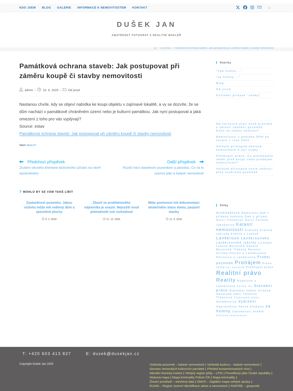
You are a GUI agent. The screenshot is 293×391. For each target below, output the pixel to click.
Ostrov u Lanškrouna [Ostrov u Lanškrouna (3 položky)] (248, 253)
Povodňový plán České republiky (247, 373)
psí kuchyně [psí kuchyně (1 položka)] (235, 267)
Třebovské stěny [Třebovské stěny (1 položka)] (246, 297)
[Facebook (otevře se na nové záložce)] (245, 7)
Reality (31, 145)
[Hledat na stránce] (269, 8)
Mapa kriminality (224, 377)
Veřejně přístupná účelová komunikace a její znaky (239, 148)
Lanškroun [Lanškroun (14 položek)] (228, 238)
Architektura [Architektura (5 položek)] (228, 212)
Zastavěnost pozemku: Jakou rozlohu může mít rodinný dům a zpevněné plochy (49, 207)
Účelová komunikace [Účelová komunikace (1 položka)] (231, 315)
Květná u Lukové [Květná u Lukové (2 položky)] (245, 233)
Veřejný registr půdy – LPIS (204, 373)
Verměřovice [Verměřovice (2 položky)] (226, 301)
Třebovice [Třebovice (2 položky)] (224, 297)
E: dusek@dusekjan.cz (113, 353)
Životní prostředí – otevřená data (172, 381)
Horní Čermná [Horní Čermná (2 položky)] (256, 220)
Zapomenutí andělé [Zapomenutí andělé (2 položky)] (248, 311)
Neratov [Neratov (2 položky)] (254, 249)
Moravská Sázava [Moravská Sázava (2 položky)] (243, 246)
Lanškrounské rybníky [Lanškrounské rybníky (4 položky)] (236, 242)
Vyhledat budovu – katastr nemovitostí (233, 364)
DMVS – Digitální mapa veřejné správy (223, 381)
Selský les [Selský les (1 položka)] (245, 286)
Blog (220, 83)
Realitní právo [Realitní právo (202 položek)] (239, 272)
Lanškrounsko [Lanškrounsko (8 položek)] (255, 238)
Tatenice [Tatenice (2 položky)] (250, 294)
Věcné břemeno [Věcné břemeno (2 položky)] (251, 306)
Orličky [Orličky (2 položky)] (222, 253)
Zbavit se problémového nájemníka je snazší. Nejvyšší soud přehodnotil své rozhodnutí (111, 207)
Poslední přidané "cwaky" (238, 95)
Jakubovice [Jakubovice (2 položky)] (225, 224)
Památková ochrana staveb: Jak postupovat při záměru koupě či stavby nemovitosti (224, 47)
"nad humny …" (229, 70)
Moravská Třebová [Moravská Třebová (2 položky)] (231, 249)
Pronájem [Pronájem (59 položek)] (248, 262)
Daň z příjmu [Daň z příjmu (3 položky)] (256, 216)
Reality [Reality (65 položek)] (226, 280)
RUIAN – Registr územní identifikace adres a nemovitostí (189, 386)
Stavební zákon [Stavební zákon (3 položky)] (243, 290)
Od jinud (74, 90)
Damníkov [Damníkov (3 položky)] (250, 212)
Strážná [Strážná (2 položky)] (264, 290)
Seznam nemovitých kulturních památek (177, 368)
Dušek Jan (146, 24)
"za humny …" (228, 76)
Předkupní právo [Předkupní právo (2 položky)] (259, 267)
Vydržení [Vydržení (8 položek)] (247, 301)
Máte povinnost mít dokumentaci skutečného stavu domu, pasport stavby (174, 207)
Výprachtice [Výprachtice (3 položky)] (226, 306)
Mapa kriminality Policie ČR (191, 377)
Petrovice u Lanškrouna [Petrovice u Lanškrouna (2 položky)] (236, 257)
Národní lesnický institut (166, 373)
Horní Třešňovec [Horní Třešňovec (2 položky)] (230, 220)
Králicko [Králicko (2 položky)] (252, 230)
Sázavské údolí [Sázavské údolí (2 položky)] (229, 294)
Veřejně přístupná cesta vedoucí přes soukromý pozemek (244, 170)
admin (29, 90)
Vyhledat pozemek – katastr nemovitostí (177, 364)
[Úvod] (155, 47)
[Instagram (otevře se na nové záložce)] (252, 7)
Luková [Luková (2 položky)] (222, 246)
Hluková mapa (159, 377)
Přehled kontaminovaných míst (228, 368)
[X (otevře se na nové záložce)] (238, 7)
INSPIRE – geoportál (245, 386)
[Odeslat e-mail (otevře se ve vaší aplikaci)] (259, 7)
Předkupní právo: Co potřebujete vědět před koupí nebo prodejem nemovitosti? (244, 159)
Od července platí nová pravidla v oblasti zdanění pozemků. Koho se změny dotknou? (244, 127)
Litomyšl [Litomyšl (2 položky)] (265, 242)
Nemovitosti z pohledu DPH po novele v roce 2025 (242, 138)
